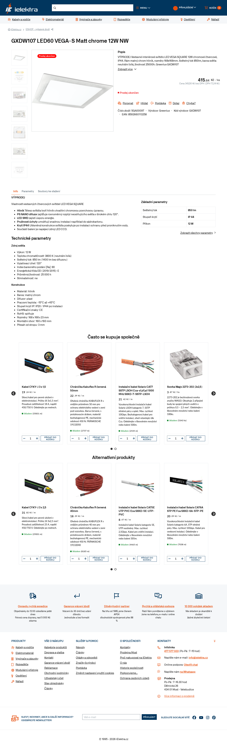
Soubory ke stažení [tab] (49, 191)
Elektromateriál (25, 652)
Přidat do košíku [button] (50, 438)
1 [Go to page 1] (111, 449)
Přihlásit (149, 717)
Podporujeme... (129, 672)
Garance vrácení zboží (57, 662)
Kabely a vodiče (25, 647)
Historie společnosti (131, 667)
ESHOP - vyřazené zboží (38, 29)
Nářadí (20, 681)
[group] (41, 393)
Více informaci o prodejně (179, 696)
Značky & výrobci (86, 662)
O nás (123, 662)
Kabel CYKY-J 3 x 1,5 (34, 386)
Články (48, 688)
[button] (143, 8)
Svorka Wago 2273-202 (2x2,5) (184, 386)
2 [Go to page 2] (115, 449)
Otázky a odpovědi (86, 657)
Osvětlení (21, 675)
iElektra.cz (16, 29)
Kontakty (125, 647)
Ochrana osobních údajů (134, 678)
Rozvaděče (22, 664)
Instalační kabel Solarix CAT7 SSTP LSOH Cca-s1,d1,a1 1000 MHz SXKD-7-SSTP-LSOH (136, 390)
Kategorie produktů (55, 647)
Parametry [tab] (28, 191)
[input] (30, 438)
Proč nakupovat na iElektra (136, 657)
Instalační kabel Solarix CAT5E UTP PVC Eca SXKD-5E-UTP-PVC (137, 511)
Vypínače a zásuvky (27, 658)
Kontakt (48, 657)
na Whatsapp (187, 671)
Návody (80, 647)
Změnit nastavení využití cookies (95, 672)
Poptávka (81, 667)
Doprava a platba (54, 652)
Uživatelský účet (53, 678)
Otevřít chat (191, 664)
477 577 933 (171, 651)
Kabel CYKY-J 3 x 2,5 (34, 507)
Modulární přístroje (27, 669)
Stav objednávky (54, 683)
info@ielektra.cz (198, 657)
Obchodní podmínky (56, 672)
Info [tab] (15, 191)
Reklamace (51, 667)
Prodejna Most (128, 652)
